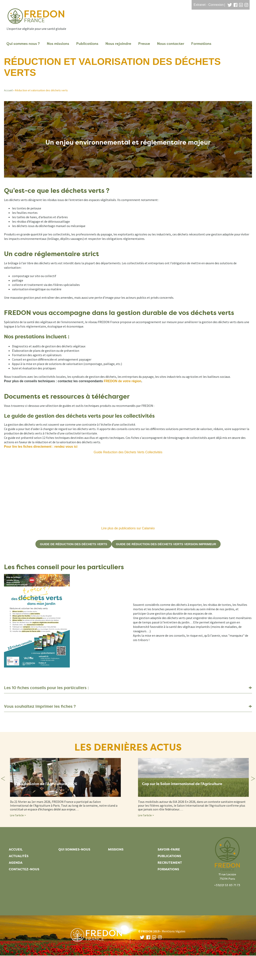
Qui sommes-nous (74, 849)
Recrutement (170, 863)
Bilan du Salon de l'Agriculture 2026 (49, 784)
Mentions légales (173, 931)
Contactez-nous (24, 869)
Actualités (18, 856)
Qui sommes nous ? (23, 43)
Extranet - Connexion (209, 4)
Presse (144, 43)
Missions (115, 849)
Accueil (8, 90)
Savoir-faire (169, 849)
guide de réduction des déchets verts (71, 544)
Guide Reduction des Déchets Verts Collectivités (128, 452)
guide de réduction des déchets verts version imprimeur (167, 544)
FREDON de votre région (122, 381)
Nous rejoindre (118, 43)
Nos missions (58, 43)
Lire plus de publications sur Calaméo (128, 528)
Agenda (15, 863)
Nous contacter (170, 43)
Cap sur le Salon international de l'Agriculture (187, 784)
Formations (201, 43)
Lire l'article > (18, 815)
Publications (87, 43)
